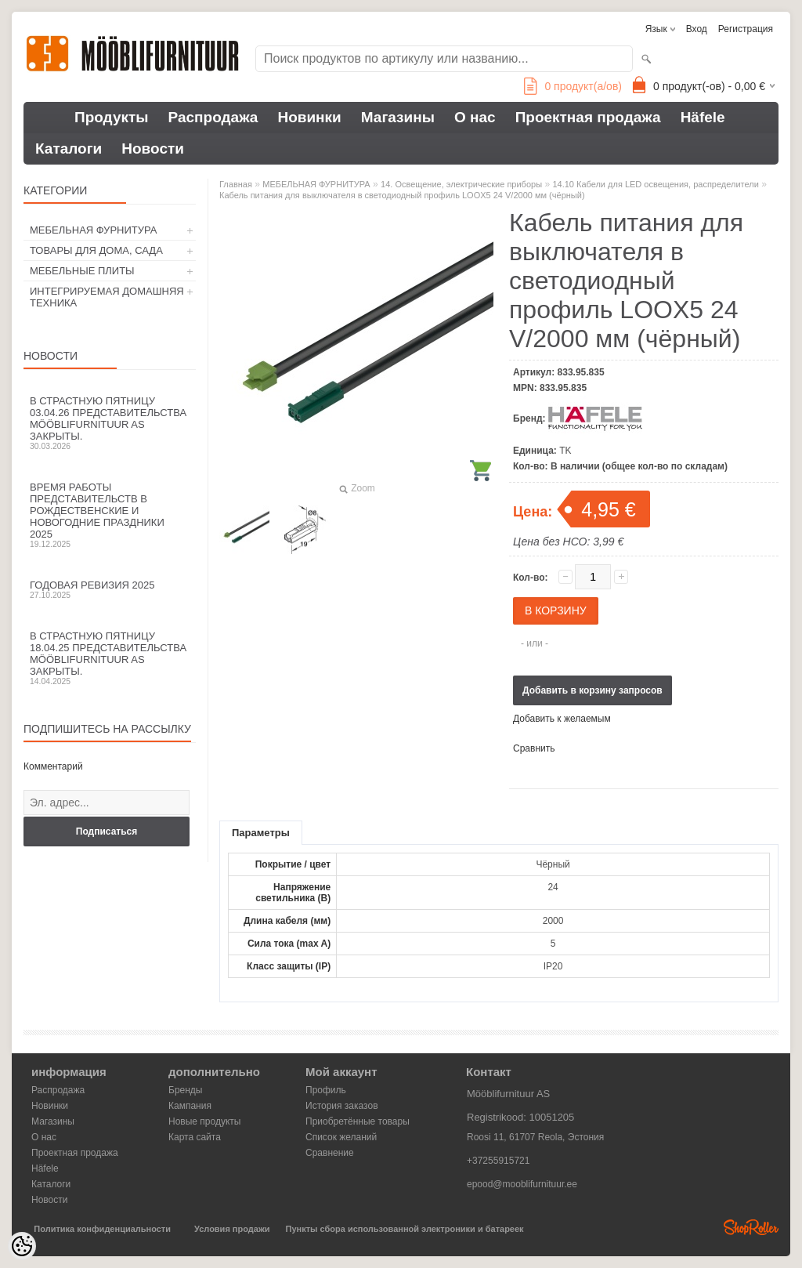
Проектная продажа (588, 117)
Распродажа (213, 117)
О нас (475, 117)
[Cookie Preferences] (22, 1246)
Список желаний (341, 1137)
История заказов (341, 1105)
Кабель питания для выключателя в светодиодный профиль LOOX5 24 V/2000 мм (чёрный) (402, 195)
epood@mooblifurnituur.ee (522, 1184)
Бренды (185, 1090)
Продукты (111, 117)
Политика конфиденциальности (102, 1229)
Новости (152, 148)
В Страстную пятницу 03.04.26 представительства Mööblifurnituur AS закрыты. (110, 423)
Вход (696, 29)
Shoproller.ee (751, 1227)
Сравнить (534, 748)
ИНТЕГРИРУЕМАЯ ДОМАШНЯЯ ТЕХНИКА (107, 297)
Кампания (189, 1105)
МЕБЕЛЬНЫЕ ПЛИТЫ (82, 271)
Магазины (398, 117)
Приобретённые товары (357, 1121)
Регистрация (745, 29)
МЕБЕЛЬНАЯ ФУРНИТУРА (93, 230)
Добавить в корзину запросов (592, 690)
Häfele (703, 117)
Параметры (261, 833)
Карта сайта (194, 1137)
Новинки (309, 117)
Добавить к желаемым (562, 718)
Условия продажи (231, 1229)
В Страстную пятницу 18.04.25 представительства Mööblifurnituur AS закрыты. (110, 658)
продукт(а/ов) (573, 86)
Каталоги (68, 148)
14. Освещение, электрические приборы (461, 184)
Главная (235, 184)
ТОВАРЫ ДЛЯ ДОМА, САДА (96, 250)
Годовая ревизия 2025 (110, 589)
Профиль (325, 1090)
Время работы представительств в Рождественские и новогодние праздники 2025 (110, 515)
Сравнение (329, 1152)
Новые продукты (204, 1121)
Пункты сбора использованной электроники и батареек (405, 1229)
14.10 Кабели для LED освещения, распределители (655, 184)
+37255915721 (498, 1160)
